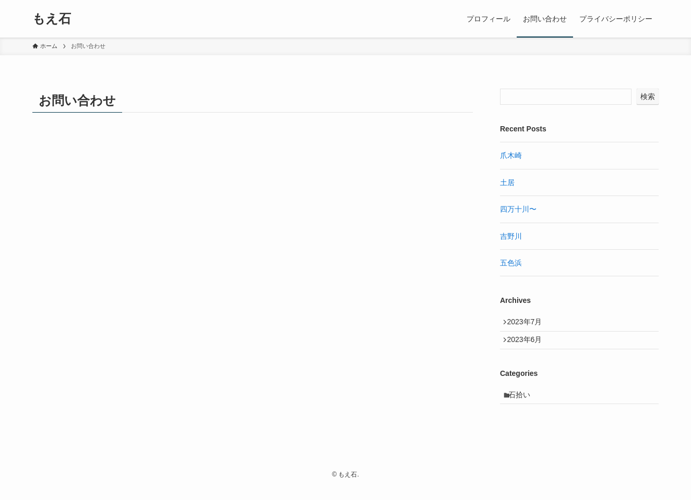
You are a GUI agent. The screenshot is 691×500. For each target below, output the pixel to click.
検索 (647, 96)
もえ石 (51, 19)
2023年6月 (528, 346)
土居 (507, 182)
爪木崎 (511, 155)
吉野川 (511, 236)
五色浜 (511, 263)
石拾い (524, 404)
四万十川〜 (518, 209)
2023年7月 (528, 324)
